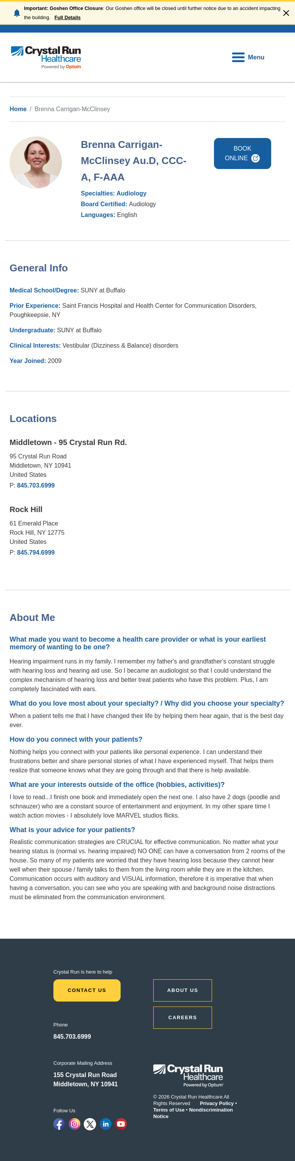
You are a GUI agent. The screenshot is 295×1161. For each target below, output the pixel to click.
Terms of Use (168, 1110)
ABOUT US (182, 990)
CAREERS (182, 1017)
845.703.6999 (36, 485)
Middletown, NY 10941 (85, 1084)
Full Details (68, 17)
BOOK (242, 153)
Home (18, 109)
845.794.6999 (36, 552)
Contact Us (87, 990)
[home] (46, 57)
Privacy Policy (217, 1103)
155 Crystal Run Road (85, 1075)
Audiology (131, 193)
